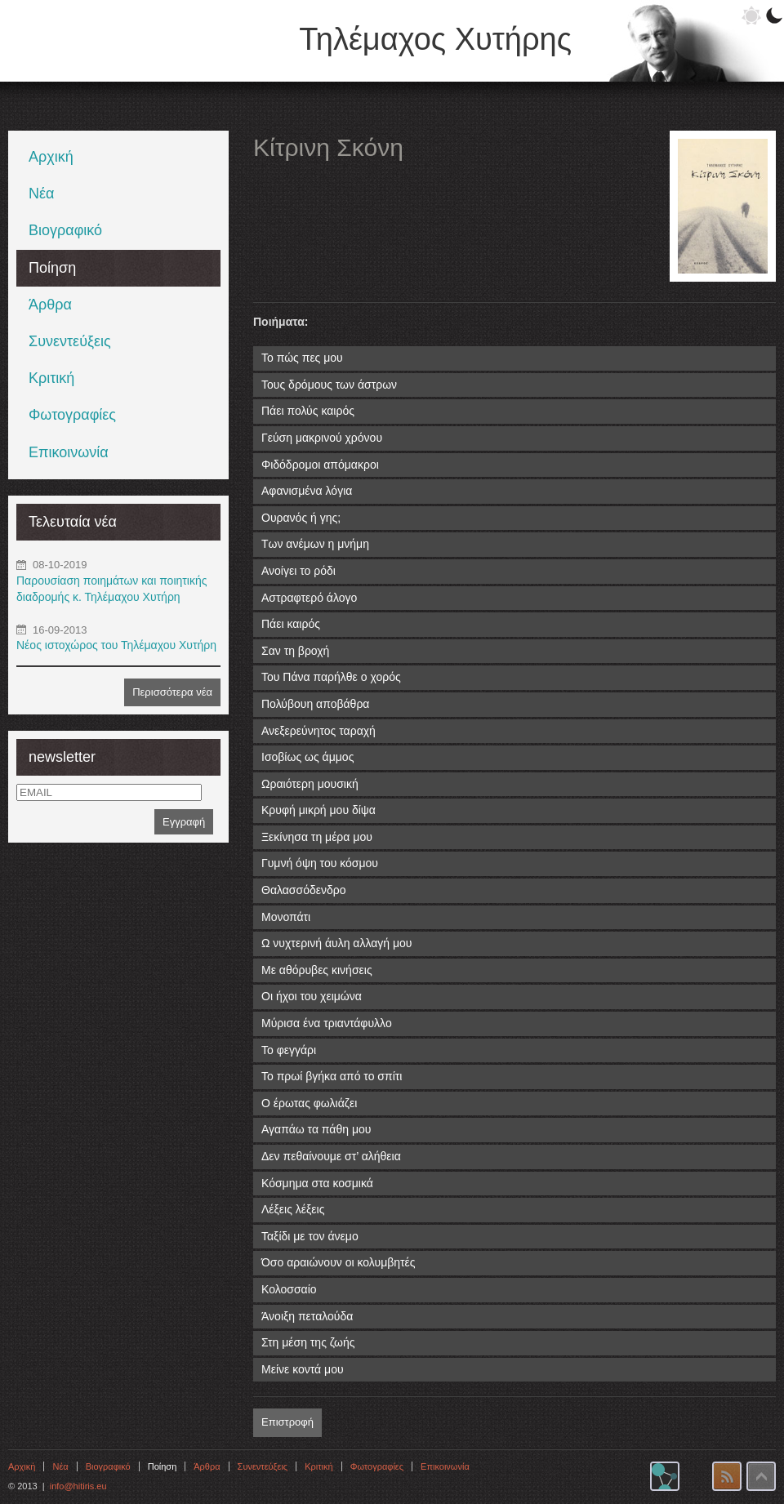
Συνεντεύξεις (70, 341)
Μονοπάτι (285, 916)
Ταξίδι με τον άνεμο (310, 1236)
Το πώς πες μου (302, 357)
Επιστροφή (287, 1422)
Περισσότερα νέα (172, 692)
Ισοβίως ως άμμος (307, 756)
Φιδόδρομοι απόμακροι (320, 464)
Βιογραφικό (65, 230)
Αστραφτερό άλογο (309, 597)
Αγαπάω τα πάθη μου (316, 1129)
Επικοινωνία (69, 452)
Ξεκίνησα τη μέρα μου (316, 836)
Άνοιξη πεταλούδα (307, 1316)
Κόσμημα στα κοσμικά (317, 1183)
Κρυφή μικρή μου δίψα (318, 810)
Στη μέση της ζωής (307, 1342)
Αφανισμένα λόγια (306, 490)
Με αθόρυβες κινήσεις (316, 970)
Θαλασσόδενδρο (303, 890)
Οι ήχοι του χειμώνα (311, 996)
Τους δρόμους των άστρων (329, 384)
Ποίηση (52, 268)
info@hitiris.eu (78, 1486)
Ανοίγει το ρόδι (298, 570)
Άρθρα (50, 304)
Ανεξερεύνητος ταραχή (318, 730)
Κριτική (51, 378)
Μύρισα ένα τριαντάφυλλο (326, 1023)
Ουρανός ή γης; (301, 517)
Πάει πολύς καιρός (307, 410)
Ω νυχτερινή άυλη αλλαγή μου (336, 943)
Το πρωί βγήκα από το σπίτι (331, 1076)
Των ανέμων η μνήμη (315, 543)
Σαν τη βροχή (295, 650)
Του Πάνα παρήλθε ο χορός (331, 676)
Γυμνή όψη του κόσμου (319, 863)
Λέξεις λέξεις (292, 1209)
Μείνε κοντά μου (302, 1369)
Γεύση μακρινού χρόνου (321, 437)
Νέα (41, 193)
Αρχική (51, 157)
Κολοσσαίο (289, 1289)
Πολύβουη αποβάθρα (315, 703)
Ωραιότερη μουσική (310, 783)
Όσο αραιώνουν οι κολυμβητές (338, 1262)
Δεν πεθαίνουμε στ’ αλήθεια (331, 1156)
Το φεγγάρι (288, 1050)
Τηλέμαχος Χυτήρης (435, 39)
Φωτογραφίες (72, 415)
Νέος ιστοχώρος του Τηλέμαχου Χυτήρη (116, 645)
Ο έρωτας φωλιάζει (309, 1103)
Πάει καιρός (290, 623)
